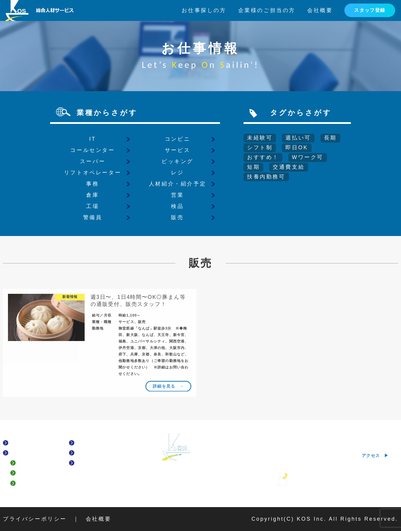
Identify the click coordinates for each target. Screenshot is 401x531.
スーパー (92, 161)
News (84, 463)
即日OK (296, 147)
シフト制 (259, 147)
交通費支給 (289, 167)
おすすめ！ (263, 157)
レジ (177, 173)
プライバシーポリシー (35, 519)
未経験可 (259, 138)
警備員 (92, 217)
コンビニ (177, 139)
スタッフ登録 (369, 10)
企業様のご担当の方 (266, 10)
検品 (177, 206)
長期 (330, 138)
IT (92, 139)
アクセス (371, 455)
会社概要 (320, 10)
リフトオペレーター (92, 173)
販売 (177, 217)
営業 (177, 195)
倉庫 (92, 195)
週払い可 (298, 138)
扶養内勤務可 (266, 177)
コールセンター (92, 150)
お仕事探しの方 (204, 10)
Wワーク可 (307, 157)
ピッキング (177, 161)
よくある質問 (36, 463)
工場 (92, 206)
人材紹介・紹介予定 (177, 184)
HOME (19, 443)
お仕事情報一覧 (97, 443)
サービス (177, 150)
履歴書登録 (33, 483)
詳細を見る (164, 386)
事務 (92, 184)
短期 (253, 167)
